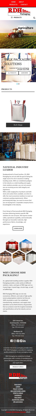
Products (13, 5)
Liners (18, 387)
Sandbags (18, 395)
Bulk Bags (18, 384)
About (21, 2)
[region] (18, 34)
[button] (2, 34)
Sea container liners (18, 391)
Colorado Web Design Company (16, 412)
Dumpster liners (18, 400)
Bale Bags (18, 397)
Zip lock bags (18, 402)
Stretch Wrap (18, 393)
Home (13, 2)
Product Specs (18, 367)
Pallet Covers (18, 389)
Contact (24, 5)
